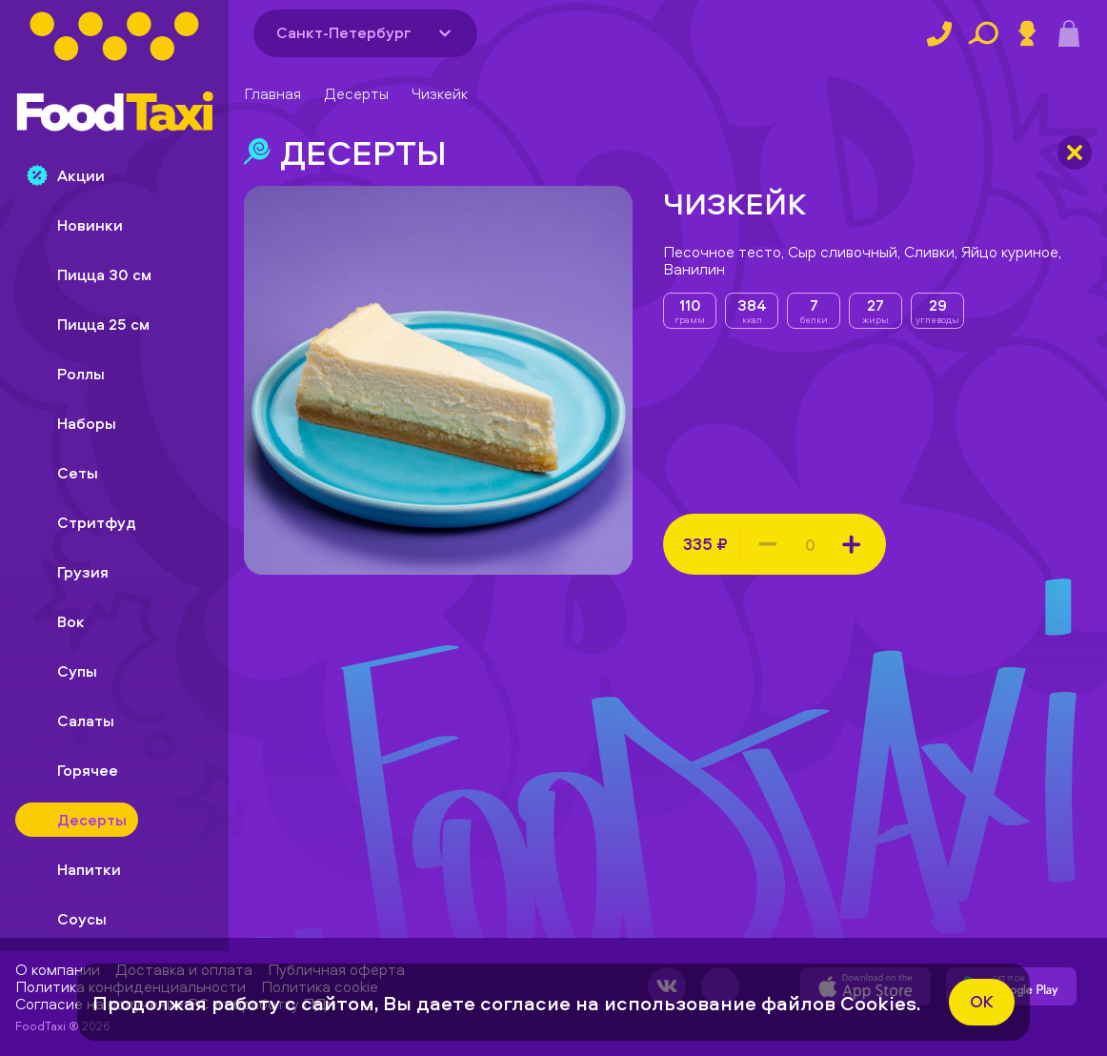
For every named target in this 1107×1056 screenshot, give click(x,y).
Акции (66, 175)
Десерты (356, 93)
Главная (272, 93)
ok (982, 1001)
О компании (57, 969)
